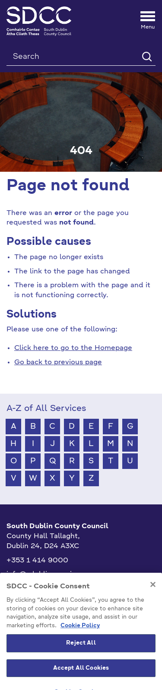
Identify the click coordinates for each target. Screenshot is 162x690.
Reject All (80, 667)
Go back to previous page (58, 362)
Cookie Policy (80, 650)
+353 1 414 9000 (37, 560)
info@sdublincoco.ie (41, 574)
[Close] (153, 608)
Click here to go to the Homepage (73, 348)
